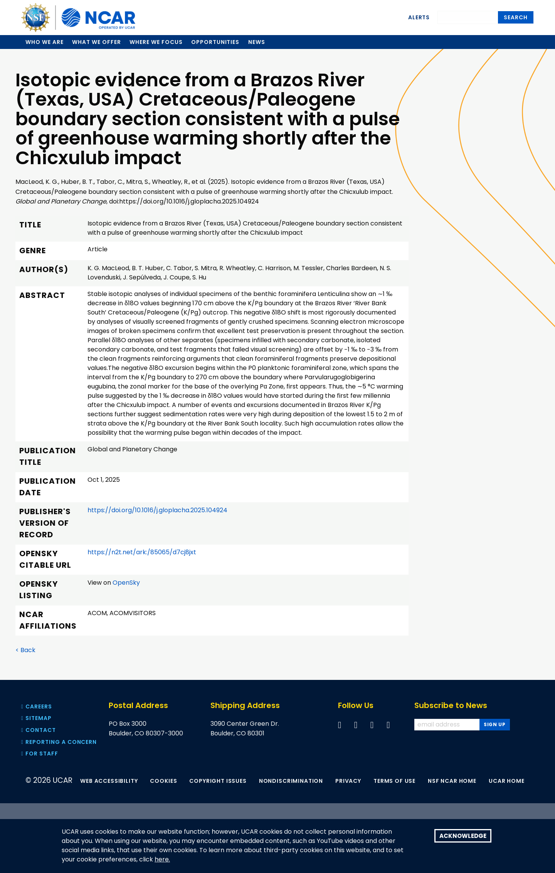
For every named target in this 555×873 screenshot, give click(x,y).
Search (516, 17)
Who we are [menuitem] (44, 42)
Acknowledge (462, 836)
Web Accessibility (109, 781)
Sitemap (36, 718)
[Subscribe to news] (494, 724)
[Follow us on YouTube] (372, 724)
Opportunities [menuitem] (215, 42)
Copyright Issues (217, 781)
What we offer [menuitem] (96, 42)
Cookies (163, 781)
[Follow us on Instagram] (388, 724)
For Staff (39, 753)
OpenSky (126, 582)
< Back (25, 650)
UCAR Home (507, 781)
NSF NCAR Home (452, 781)
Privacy (348, 781)
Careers (36, 706)
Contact (38, 730)
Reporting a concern (59, 742)
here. (162, 859)
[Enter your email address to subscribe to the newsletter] (447, 724)
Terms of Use (394, 781)
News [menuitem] (256, 42)
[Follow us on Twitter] (356, 724)
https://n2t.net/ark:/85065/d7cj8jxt (141, 552)
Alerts (419, 17)
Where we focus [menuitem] (156, 42)
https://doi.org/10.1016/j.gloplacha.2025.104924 (157, 510)
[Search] (468, 16)
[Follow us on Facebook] (339, 724)
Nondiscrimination (291, 781)
